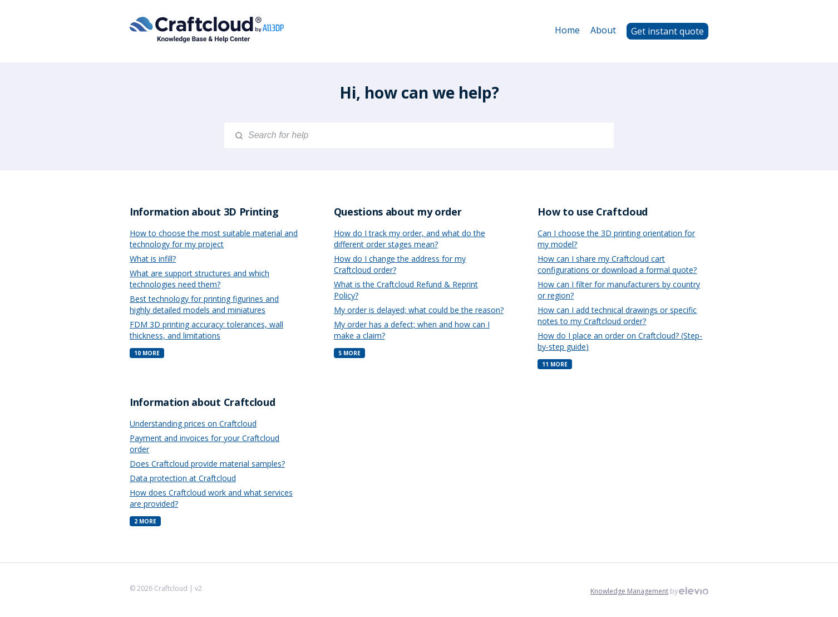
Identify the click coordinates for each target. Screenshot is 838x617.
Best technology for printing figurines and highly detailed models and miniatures (204, 304)
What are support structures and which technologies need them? (199, 279)
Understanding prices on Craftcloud (193, 423)
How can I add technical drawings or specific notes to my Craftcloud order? (617, 315)
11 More (555, 364)
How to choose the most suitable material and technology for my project (214, 238)
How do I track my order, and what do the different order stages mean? (409, 238)
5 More (349, 353)
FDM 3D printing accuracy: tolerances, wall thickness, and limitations (206, 330)
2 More (145, 521)
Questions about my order (398, 211)
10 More (147, 353)
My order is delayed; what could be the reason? (419, 310)
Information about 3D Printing (204, 211)
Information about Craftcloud (202, 402)
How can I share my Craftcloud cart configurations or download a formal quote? (617, 264)
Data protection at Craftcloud (183, 478)
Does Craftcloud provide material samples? (207, 463)
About (603, 30)
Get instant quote (667, 31)
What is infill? (153, 258)
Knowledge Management (629, 591)
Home (567, 30)
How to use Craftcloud (593, 211)
